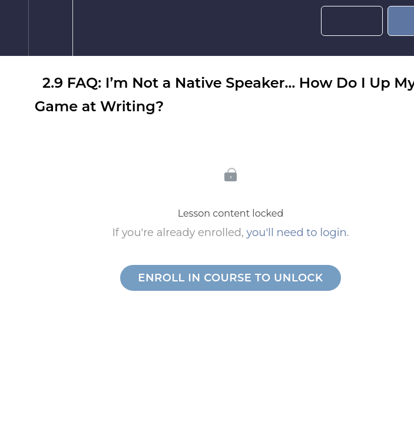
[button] (14, 28)
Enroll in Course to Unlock (230, 277)
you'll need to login (297, 232)
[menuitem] (50, 28)
